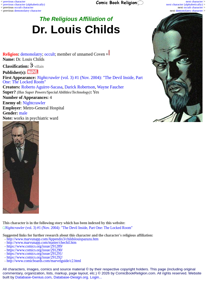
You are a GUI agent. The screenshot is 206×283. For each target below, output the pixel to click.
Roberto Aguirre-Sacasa (41, 87)
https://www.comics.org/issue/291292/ (35, 257)
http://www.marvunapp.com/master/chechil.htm (41, 243)
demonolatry (31, 54)
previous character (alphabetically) (24, 4)
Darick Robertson (80, 87)
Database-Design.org (71, 277)
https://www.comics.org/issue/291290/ (35, 250)
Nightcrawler (34, 103)
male (23, 113)
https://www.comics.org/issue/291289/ (35, 246)
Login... (96, 277)
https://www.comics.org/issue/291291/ (35, 254)
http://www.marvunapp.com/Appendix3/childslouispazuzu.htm (52, 239)
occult (50, 54)
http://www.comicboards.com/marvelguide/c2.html (44, 261)
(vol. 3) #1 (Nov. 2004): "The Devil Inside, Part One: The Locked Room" (73, 79)
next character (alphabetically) (184, 4)
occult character (193, 7)
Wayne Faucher (110, 87)
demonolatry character (189, 10)
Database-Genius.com (33, 277)
